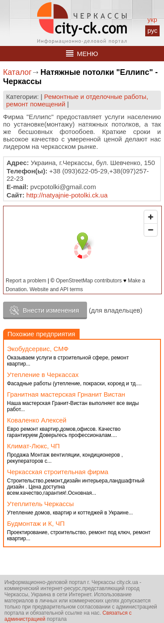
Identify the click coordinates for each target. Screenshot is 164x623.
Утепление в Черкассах (43, 374)
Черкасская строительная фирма (57, 471)
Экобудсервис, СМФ (38, 348)
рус (152, 30)
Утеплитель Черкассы (40, 503)
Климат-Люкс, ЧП (33, 446)
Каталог (17, 72)
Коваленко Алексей (36, 420)
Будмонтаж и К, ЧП (36, 523)
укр (152, 19)
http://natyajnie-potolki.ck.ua (67, 195)
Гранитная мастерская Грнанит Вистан (66, 394)
